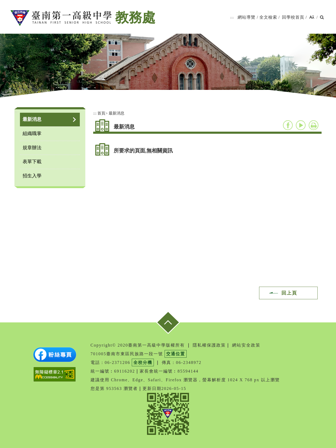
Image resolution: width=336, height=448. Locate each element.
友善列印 (313, 125)
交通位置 (175, 354)
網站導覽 (246, 17)
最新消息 (32, 119)
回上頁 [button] (289, 293)
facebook (288, 125)
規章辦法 (32, 147)
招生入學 (32, 175)
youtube (301, 125)
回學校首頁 (293, 17)
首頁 (101, 113)
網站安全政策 (246, 345)
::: (232, 17)
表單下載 (32, 161)
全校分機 (142, 362)
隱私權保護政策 (209, 345)
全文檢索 (268, 17)
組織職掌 (32, 133)
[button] (311, 17)
